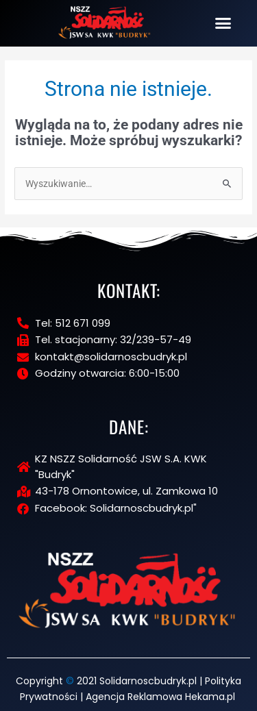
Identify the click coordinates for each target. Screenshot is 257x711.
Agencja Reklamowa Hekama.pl (160, 696)
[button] (223, 23)
